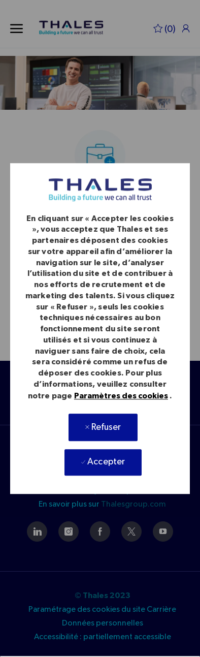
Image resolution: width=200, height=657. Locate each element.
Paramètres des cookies (121, 396)
